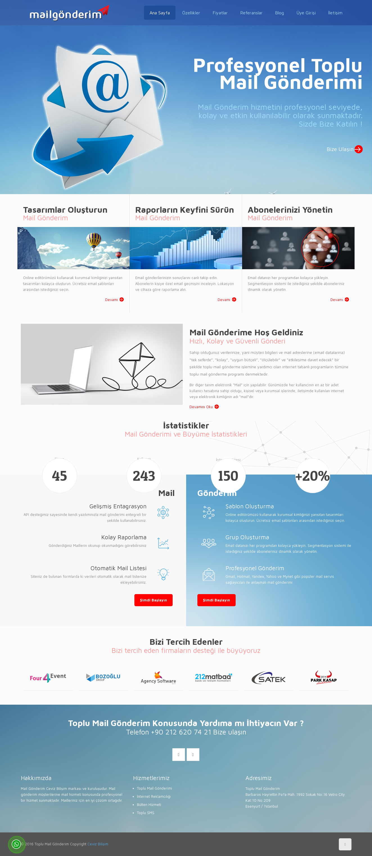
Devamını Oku (201, 407)
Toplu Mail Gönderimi (154, 788)
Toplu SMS (145, 812)
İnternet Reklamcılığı (154, 796)
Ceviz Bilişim (97, 844)
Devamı (111, 299)
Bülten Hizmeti (149, 804)
